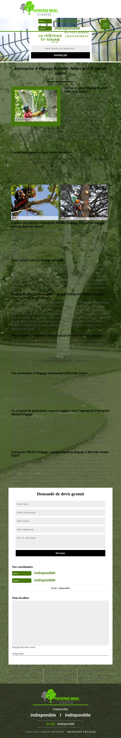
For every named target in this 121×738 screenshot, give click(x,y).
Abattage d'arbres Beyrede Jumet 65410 (26, 672)
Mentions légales (82, 732)
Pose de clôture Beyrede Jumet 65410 (59, 672)
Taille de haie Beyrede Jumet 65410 (91, 672)
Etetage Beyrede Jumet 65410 (24, 679)
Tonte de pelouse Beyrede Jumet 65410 (59, 679)
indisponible (67, 20)
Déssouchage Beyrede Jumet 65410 (91, 679)
